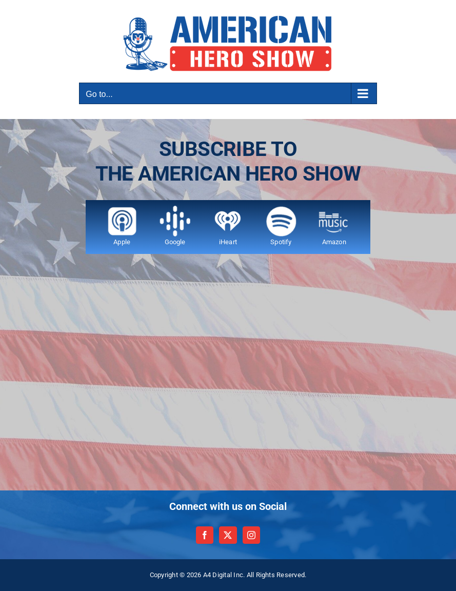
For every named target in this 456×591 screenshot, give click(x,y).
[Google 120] (175, 209)
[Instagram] (251, 535)
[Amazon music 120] (334, 209)
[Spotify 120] (281, 209)
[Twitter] (227, 535)
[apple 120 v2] (122, 209)
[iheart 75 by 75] (227, 209)
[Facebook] (204, 535)
